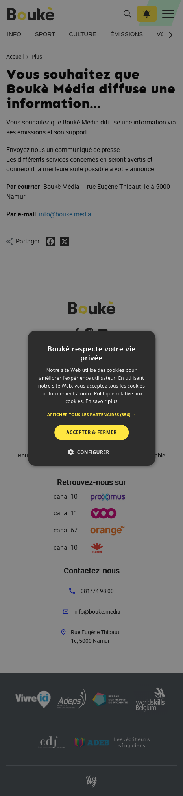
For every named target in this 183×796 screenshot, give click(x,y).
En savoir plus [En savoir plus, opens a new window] (101, 401)
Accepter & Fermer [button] (91, 432)
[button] (91, 414)
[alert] (91, 398)
